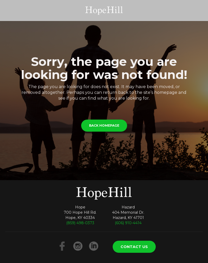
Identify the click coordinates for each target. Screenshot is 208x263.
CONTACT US (134, 246)
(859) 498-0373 (80, 223)
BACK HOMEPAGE (104, 125)
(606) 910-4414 (128, 223)
